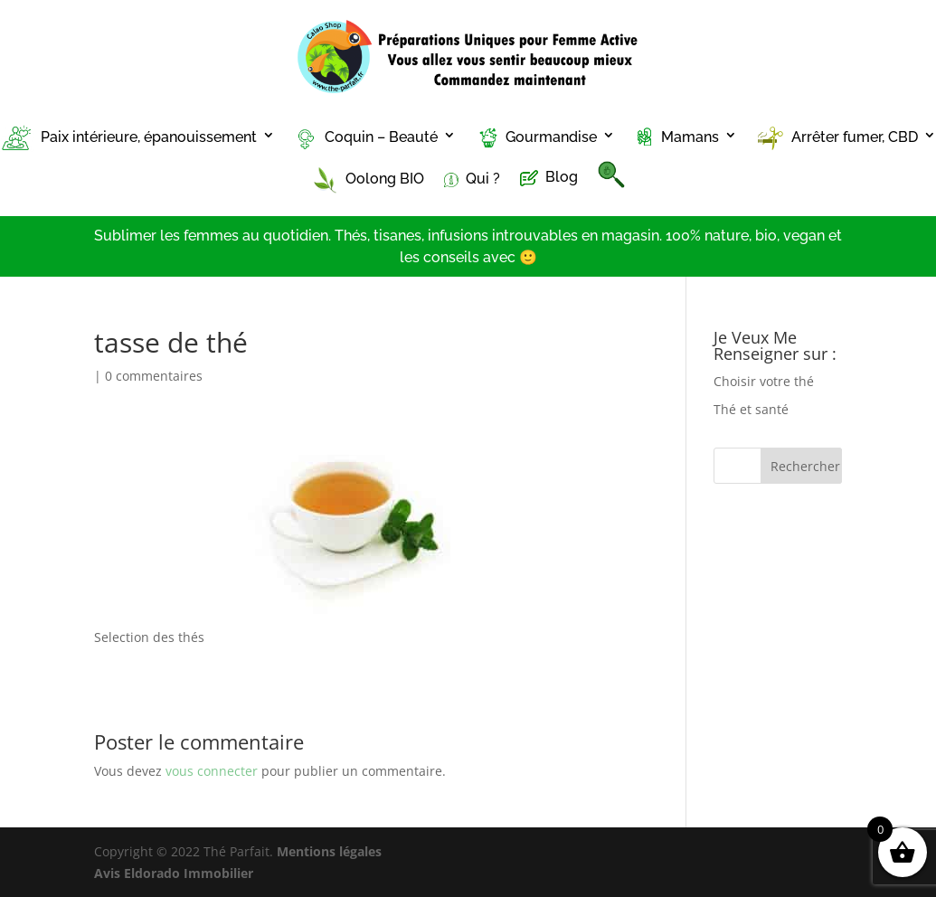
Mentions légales (329, 851)
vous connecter (211, 770)
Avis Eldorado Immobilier (173, 873)
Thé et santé (751, 409)
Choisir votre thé (764, 381)
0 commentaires (154, 375)
